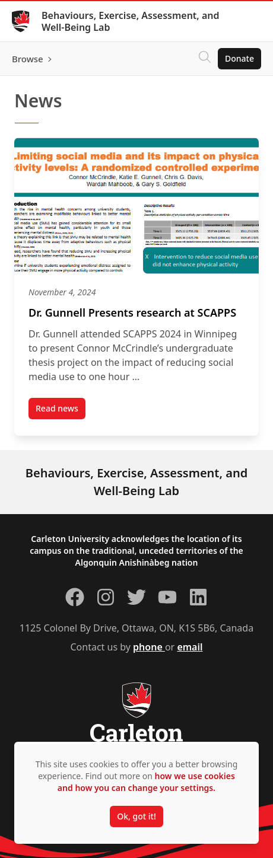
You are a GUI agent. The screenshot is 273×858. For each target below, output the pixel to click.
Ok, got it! (136, 816)
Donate (239, 58)
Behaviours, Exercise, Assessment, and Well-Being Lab (131, 21)
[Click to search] (205, 58)
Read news (60, 411)
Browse (27, 59)
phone (149, 646)
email (189, 646)
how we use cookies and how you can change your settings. (146, 781)
